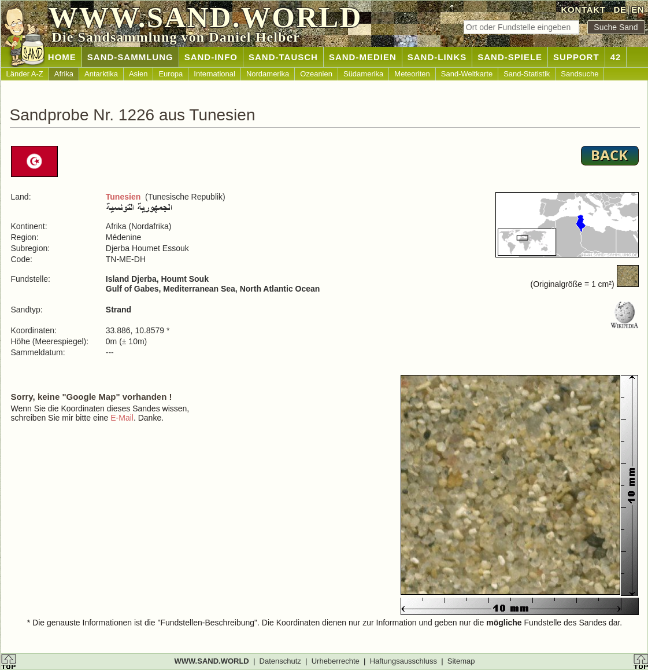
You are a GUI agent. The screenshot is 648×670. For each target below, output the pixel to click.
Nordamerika (267, 73)
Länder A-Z (24, 73)
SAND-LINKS (437, 57)
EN (637, 9)
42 (615, 57)
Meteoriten (411, 73)
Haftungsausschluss (403, 661)
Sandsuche (579, 73)
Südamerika (363, 73)
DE (619, 9)
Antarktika (101, 73)
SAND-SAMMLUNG (130, 57)
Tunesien (123, 196)
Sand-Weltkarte (467, 73)
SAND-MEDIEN (363, 57)
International (214, 73)
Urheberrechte (336, 661)
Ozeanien (316, 73)
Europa (170, 73)
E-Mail (122, 417)
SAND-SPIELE (509, 57)
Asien (138, 73)
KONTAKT (583, 9)
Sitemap (461, 661)
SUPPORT (576, 57)
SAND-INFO (211, 57)
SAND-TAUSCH (283, 57)
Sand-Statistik (526, 73)
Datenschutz (280, 661)
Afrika (63, 73)
